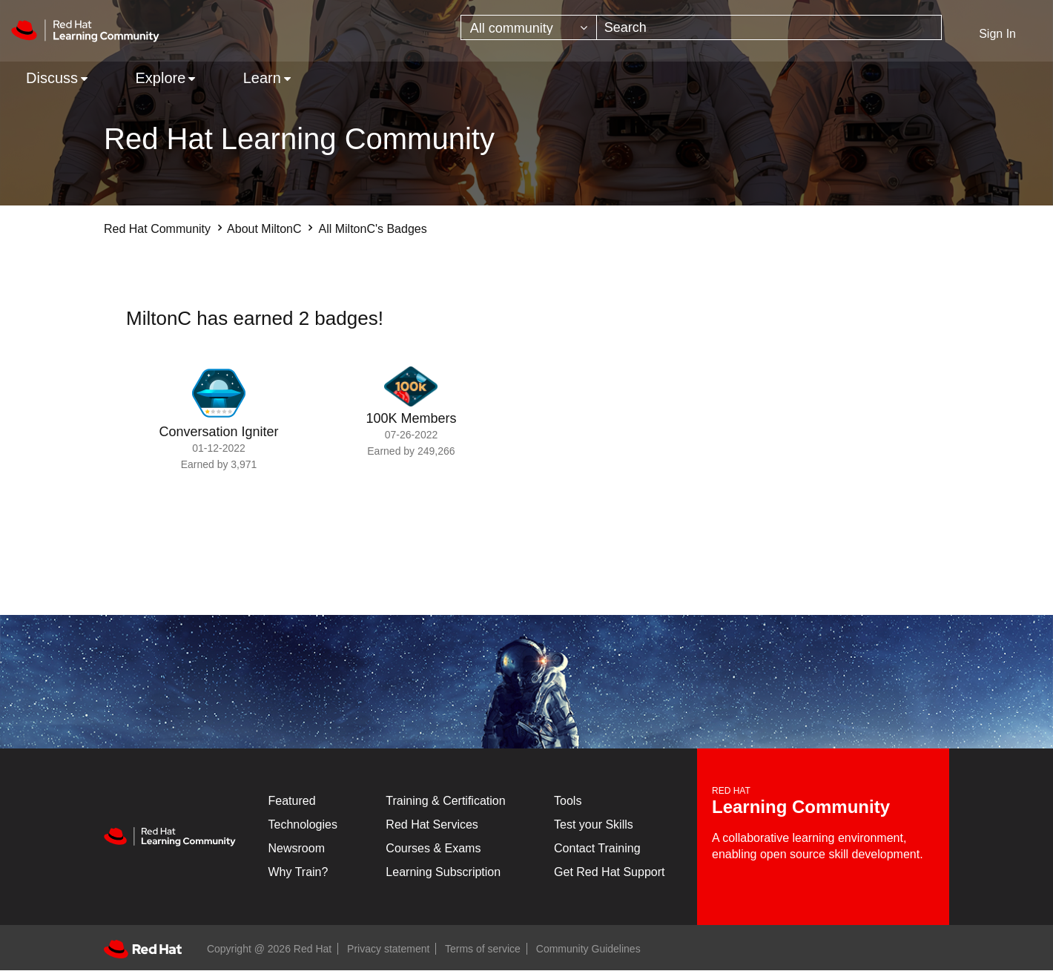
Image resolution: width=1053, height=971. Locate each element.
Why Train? (298, 872)
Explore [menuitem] (160, 78)
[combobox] (769, 27)
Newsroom (296, 848)
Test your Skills (593, 824)
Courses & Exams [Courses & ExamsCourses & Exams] (433, 848)
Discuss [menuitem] (52, 78)
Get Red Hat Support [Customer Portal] (609, 872)
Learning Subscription (443, 872)
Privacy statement (388, 949)
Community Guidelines (588, 949)
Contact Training (597, 848)
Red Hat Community (157, 229)
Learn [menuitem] (262, 78)
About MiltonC (264, 229)
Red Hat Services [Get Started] (432, 824)
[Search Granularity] (528, 27)
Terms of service (483, 949)
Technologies (302, 824)
